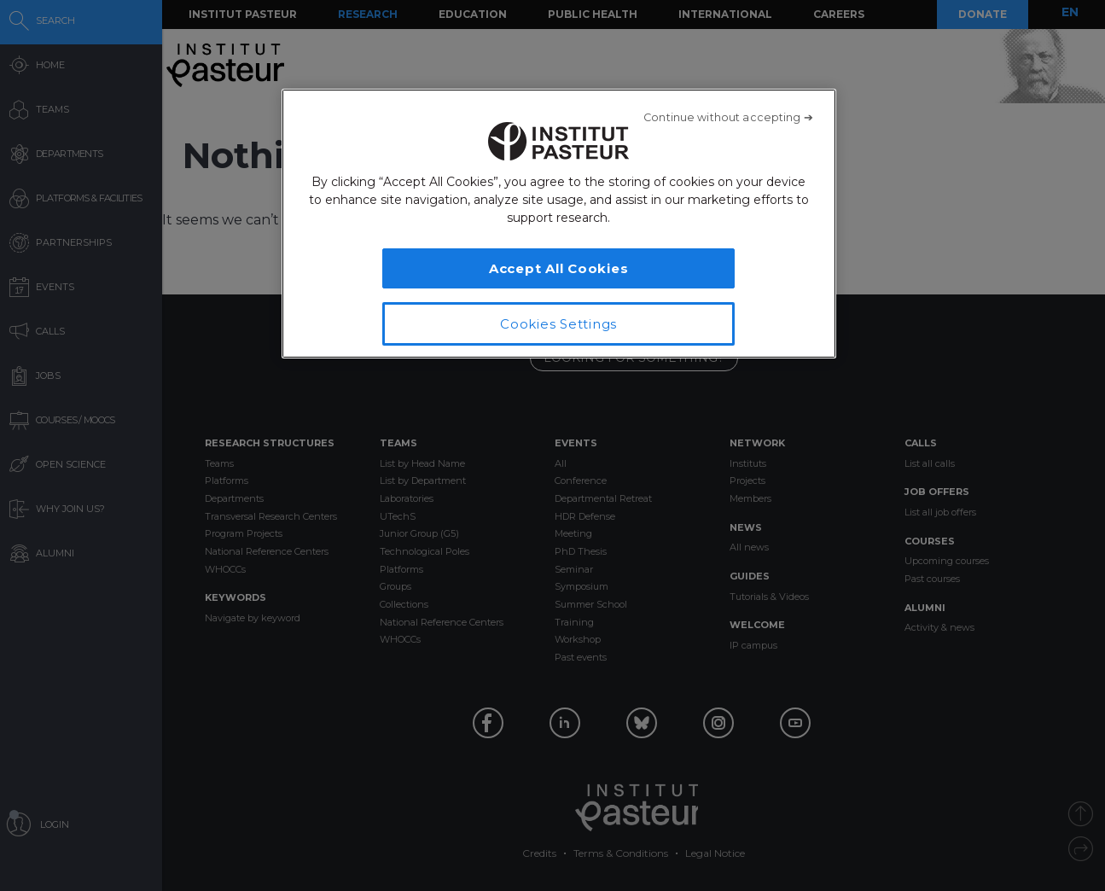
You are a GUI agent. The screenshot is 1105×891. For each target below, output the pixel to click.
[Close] (728, 118)
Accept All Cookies (559, 268)
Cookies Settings (558, 324)
